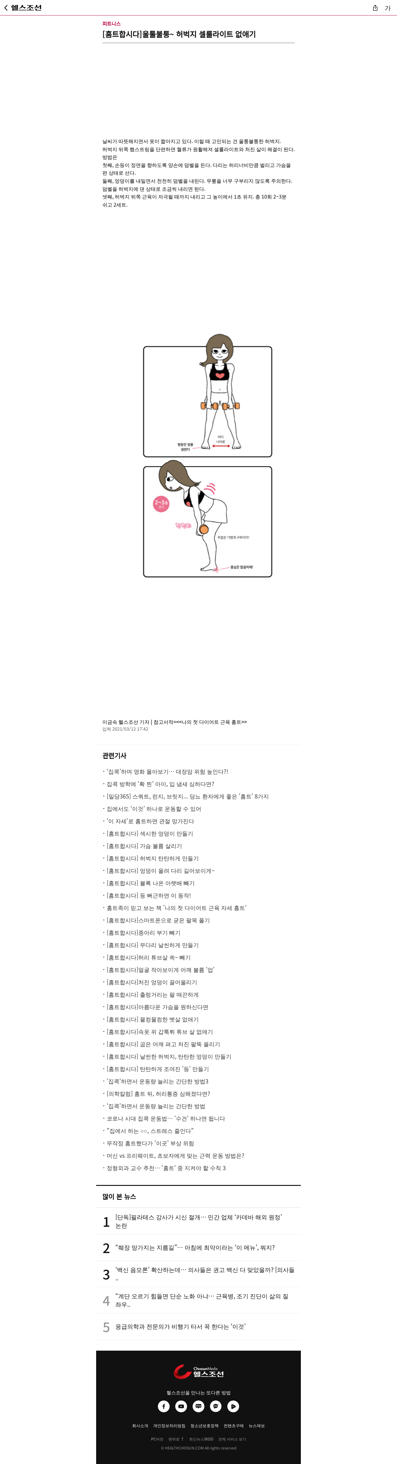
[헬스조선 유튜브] (181, 1406)
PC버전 (157, 1438)
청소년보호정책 (204, 1425)
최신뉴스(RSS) (201, 1438)
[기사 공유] (375, 8)
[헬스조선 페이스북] (164, 1406)
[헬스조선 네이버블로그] (198, 1406)
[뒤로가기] (6, 8)
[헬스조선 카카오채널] (216, 1406)
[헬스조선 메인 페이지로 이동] (26, 8)
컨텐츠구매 (234, 1425)
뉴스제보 (257, 1425)
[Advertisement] (198, 86)
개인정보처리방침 (169, 1425)
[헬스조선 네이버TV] (233, 1406)
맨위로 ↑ (176, 1438)
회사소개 (140, 1425)
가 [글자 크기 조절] (388, 7)
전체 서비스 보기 (232, 1438)
